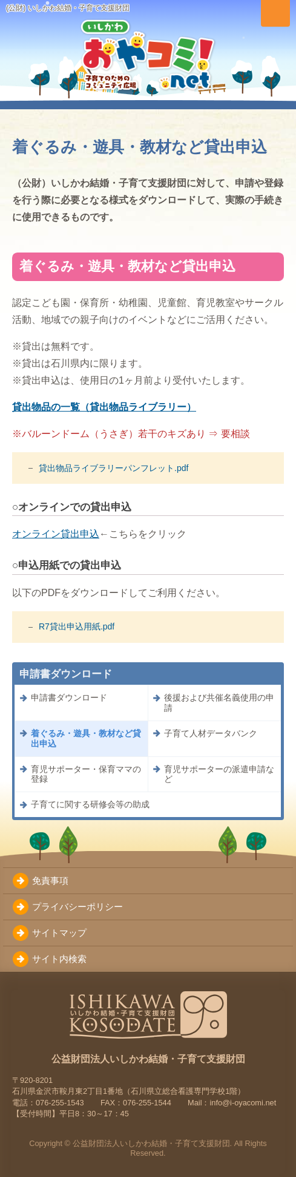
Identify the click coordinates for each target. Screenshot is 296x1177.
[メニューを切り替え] (275, 13)
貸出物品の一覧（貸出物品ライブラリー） (104, 407)
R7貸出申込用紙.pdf (76, 626)
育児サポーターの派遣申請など (219, 774)
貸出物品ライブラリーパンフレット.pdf (113, 468)
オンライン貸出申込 (55, 534)
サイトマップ (59, 933)
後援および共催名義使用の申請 (219, 703)
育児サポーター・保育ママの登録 (86, 774)
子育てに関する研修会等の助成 (90, 804)
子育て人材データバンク (210, 733)
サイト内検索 (59, 959)
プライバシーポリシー (77, 906)
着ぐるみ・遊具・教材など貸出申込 (86, 738)
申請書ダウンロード (69, 697)
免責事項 (50, 880)
